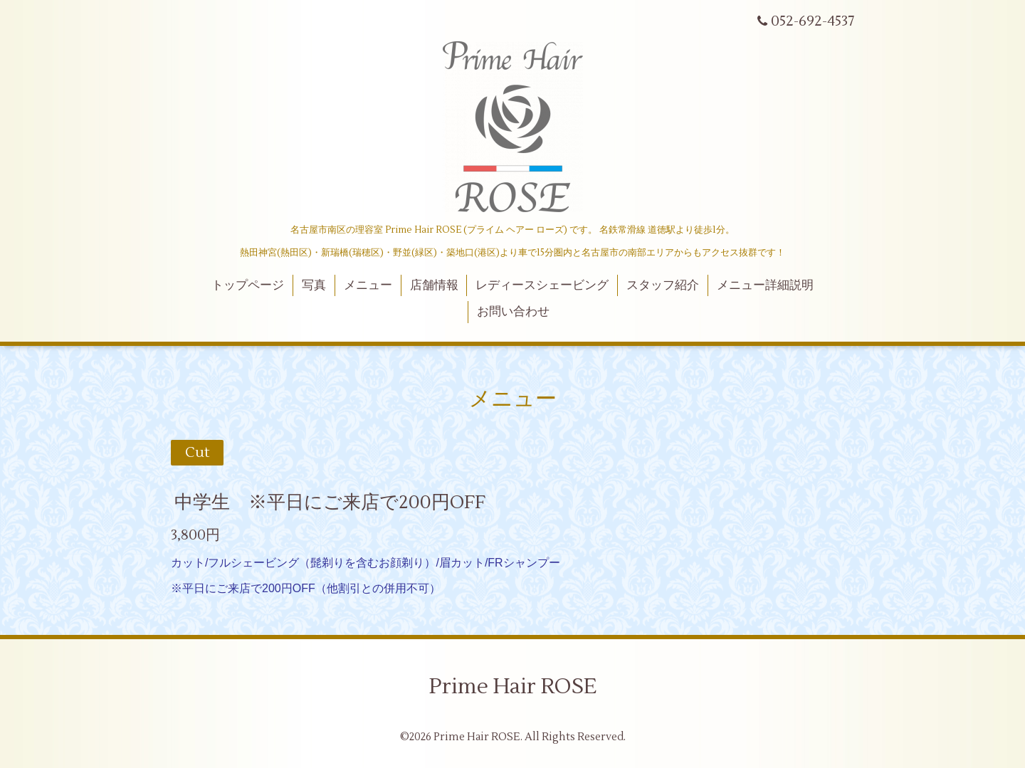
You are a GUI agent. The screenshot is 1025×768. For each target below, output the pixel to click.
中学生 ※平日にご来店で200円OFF (329, 502)
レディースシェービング (542, 285)
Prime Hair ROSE (512, 686)
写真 (314, 285)
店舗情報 (434, 285)
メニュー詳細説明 (765, 285)
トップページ (247, 285)
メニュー (368, 285)
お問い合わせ (513, 312)
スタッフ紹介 (662, 285)
